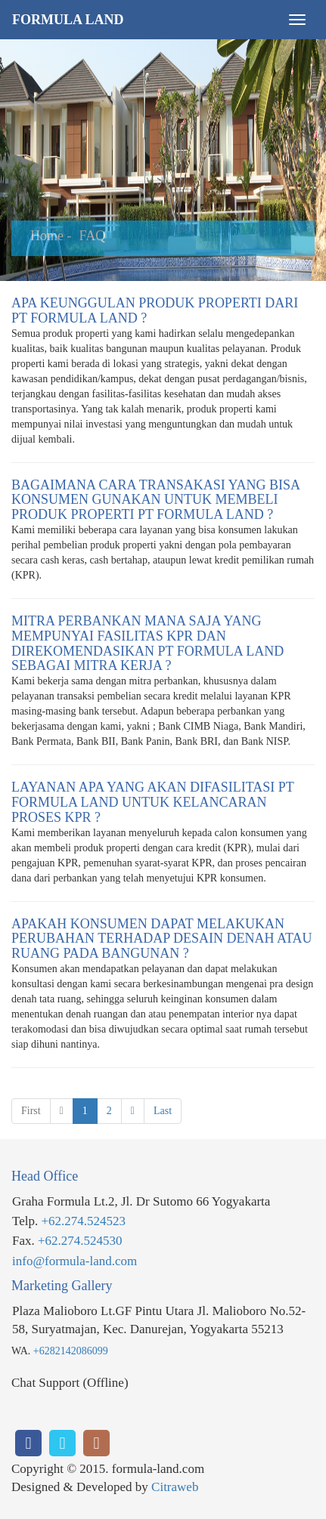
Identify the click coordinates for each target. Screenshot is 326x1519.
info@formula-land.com (74, 1261)
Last (163, 1110)
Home (47, 235)
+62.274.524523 (83, 1221)
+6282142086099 (70, 1351)
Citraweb (174, 1487)
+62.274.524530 (80, 1240)
